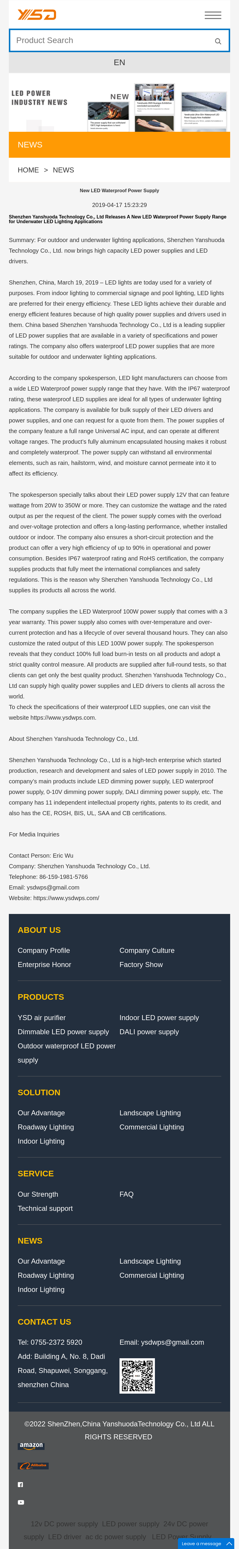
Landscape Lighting (150, 1113)
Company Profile (44, 950)
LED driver (64, 1537)
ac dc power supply (116, 1537)
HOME (28, 171)
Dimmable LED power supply (63, 1032)
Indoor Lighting (41, 1141)
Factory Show (141, 964)
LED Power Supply (181, 1537)
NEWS (63, 171)
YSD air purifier (42, 1018)
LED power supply (131, 1524)
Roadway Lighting (46, 1127)
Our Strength (38, 1194)
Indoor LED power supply (159, 1018)
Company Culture (147, 950)
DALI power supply (149, 1032)
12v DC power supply (64, 1524)
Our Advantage (41, 1113)
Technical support (45, 1208)
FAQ (127, 1194)
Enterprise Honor (44, 964)
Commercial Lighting (152, 1127)
